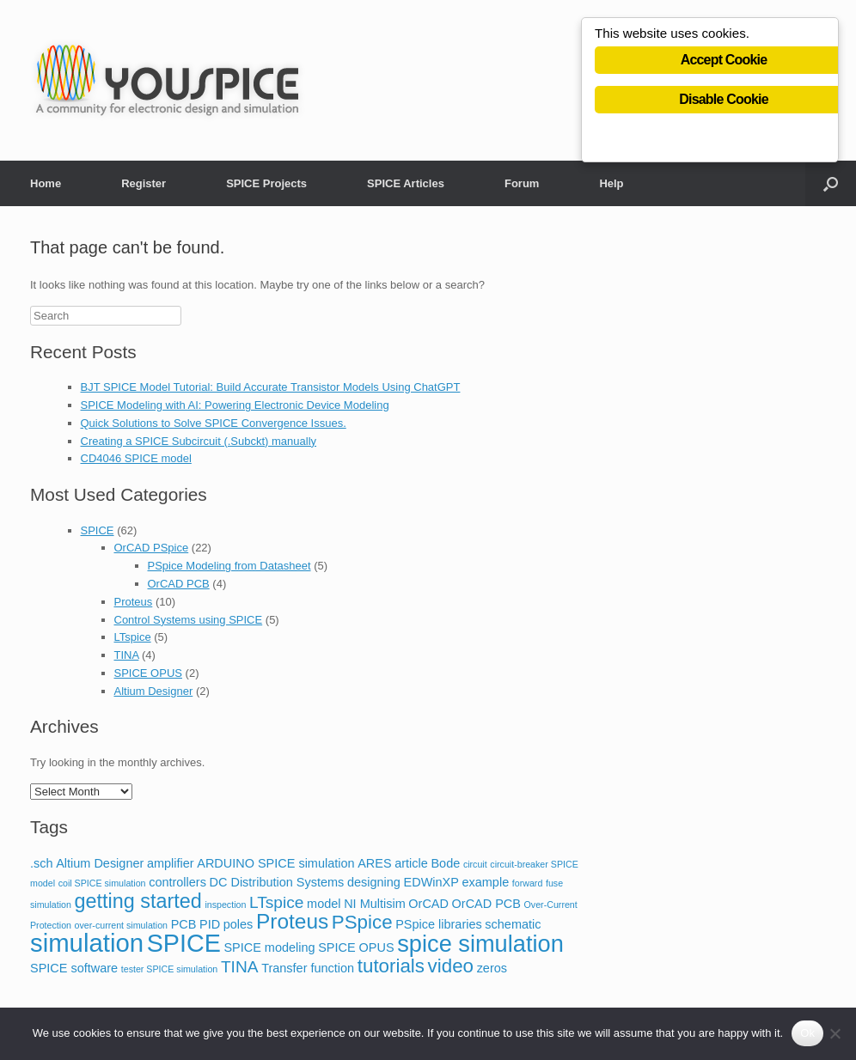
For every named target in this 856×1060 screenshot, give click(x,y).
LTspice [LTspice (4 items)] (276, 902)
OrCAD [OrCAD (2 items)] (428, 904)
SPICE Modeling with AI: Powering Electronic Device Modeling (235, 405)
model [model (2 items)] (323, 904)
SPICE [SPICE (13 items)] (184, 943)
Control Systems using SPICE (188, 619)
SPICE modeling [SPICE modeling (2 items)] (269, 947)
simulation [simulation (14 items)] (87, 943)
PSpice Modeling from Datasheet (229, 565)
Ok (807, 1032)
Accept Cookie (724, 61)
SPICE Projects (266, 183)
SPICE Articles (405, 183)
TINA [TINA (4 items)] (240, 967)
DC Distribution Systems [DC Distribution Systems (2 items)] (277, 882)
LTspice (132, 637)
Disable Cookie (723, 101)
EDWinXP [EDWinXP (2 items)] (431, 882)
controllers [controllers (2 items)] (177, 882)
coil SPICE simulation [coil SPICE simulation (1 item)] (102, 883)
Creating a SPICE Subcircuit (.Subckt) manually (199, 441)
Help (611, 183)
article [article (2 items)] (411, 863)
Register (143, 183)
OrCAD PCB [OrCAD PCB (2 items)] (486, 904)
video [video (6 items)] (451, 966)
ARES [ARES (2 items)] (374, 863)
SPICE (97, 530)
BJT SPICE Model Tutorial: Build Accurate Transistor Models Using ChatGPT (271, 387)
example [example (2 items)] (485, 882)
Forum (521, 183)
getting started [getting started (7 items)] (138, 901)
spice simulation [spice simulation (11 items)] (480, 943)
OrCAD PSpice (151, 547)
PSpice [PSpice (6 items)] (362, 922)
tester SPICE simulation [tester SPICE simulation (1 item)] (169, 969)
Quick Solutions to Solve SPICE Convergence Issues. (213, 423)
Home (45, 183)
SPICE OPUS (148, 673)
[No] (834, 1033)
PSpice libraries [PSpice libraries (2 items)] (438, 924)
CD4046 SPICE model (136, 458)
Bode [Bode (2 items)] (445, 863)
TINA (126, 655)
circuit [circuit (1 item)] (475, 864)
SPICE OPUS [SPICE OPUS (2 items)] (356, 947)
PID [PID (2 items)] (209, 924)
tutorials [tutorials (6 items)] (391, 966)
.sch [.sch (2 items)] (41, 863)
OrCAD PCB (179, 583)
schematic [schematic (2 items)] (513, 924)
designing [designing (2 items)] (373, 882)
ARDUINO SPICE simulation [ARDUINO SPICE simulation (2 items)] (275, 863)
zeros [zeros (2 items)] (492, 968)
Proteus (133, 601)
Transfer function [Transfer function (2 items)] (307, 968)
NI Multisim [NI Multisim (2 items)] (375, 904)
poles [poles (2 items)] (238, 924)
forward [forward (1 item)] (527, 883)
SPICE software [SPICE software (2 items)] (74, 968)
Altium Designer (153, 691)
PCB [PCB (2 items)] (184, 924)
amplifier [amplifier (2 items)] (170, 863)
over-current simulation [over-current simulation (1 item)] (121, 925)
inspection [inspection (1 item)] (225, 904)
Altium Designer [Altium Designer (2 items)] (100, 863)
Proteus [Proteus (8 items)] (292, 921)
